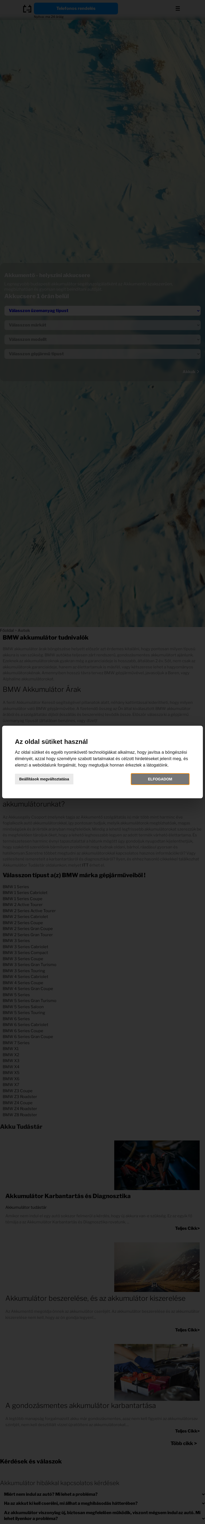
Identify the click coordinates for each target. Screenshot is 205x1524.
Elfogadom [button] (160, 779)
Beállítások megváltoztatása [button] (44, 779)
